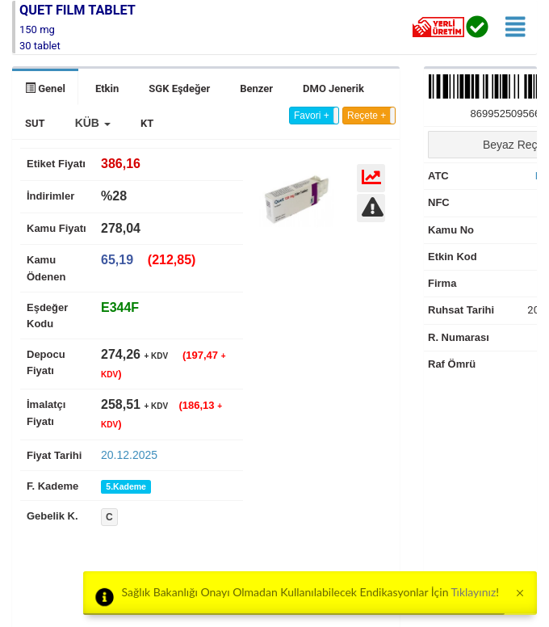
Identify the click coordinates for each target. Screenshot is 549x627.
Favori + (311, 115)
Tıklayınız (474, 592)
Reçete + (366, 115)
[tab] (120, 307)
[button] (93, 123)
